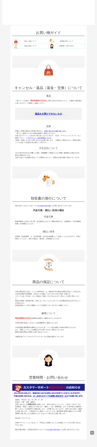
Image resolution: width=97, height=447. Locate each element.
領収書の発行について (66, 41)
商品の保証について (30, 46)
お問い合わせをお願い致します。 (55, 131)
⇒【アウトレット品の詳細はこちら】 (39, 138)
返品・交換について (30, 41)
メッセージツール (44, 206)
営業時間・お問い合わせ (66, 46)
